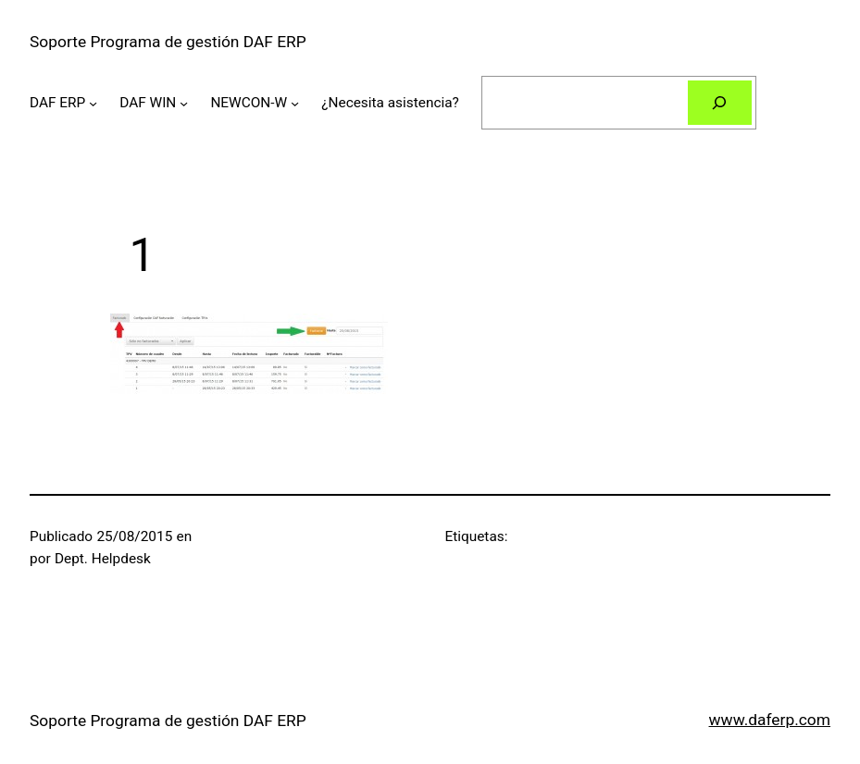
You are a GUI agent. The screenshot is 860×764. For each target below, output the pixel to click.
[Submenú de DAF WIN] (184, 102)
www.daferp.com (769, 719)
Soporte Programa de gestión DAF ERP (168, 41)
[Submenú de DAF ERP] (93, 102)
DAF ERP (57, 102)
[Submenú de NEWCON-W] (295, 102)
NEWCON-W (248, 102)
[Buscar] (720, 103)
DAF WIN (147, 102)
